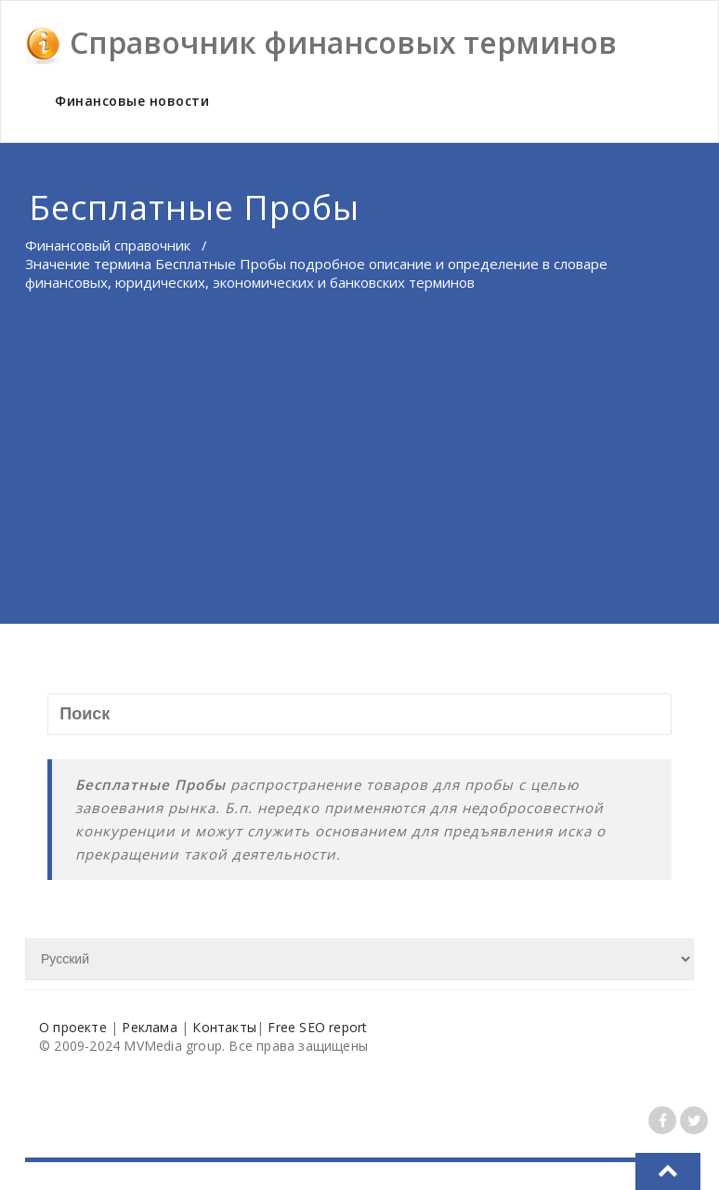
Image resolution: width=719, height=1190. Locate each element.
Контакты (224, 1027)
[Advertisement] (359, 484)
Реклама (149, 1027)
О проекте (73, 1027)
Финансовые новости (132, 101)
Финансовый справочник (107, 245)
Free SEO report (317, 1027)
